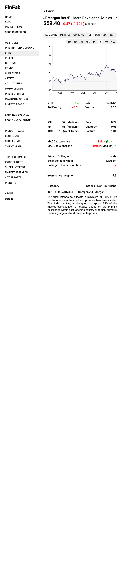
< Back (48, 11)
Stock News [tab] (13, 141)
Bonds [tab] (9, 68)
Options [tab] (10, 63)
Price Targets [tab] (14, 162)
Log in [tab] (9, 199)
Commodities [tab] (13, 83)
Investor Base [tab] (14, 104)
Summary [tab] (51, 35)
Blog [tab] (8, 21)
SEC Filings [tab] (12, 136)
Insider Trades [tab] (14, 131)
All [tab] (113, 41)
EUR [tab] (105, 35)
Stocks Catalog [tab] (15, 32)
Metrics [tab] (65, 35)
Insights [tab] (10, 183)
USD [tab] (97, 35)
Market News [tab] (13, 26)
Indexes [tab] (10, 58)
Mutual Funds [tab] (14, 88)
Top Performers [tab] (16, 157)
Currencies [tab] (12, 73)
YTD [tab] (88, 41)
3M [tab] (81, 41)
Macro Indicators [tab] (17, 99)
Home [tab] (8, 17)
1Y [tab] (94, 41)
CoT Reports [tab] (13, 177)
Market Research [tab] (16, 172)
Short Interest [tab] (15, 167)
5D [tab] (75, 41)
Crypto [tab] (9, 78)
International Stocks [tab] (19, 47)
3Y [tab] (99, 41)
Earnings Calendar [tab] (17, 115)
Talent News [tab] (13, 146)
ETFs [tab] (8, 53)
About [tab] (9, 193)
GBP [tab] (112, 35)
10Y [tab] (106, 41)
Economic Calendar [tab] (18, 120)
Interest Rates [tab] (15, 93)
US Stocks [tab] (12, 42)
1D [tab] (69, 41)
